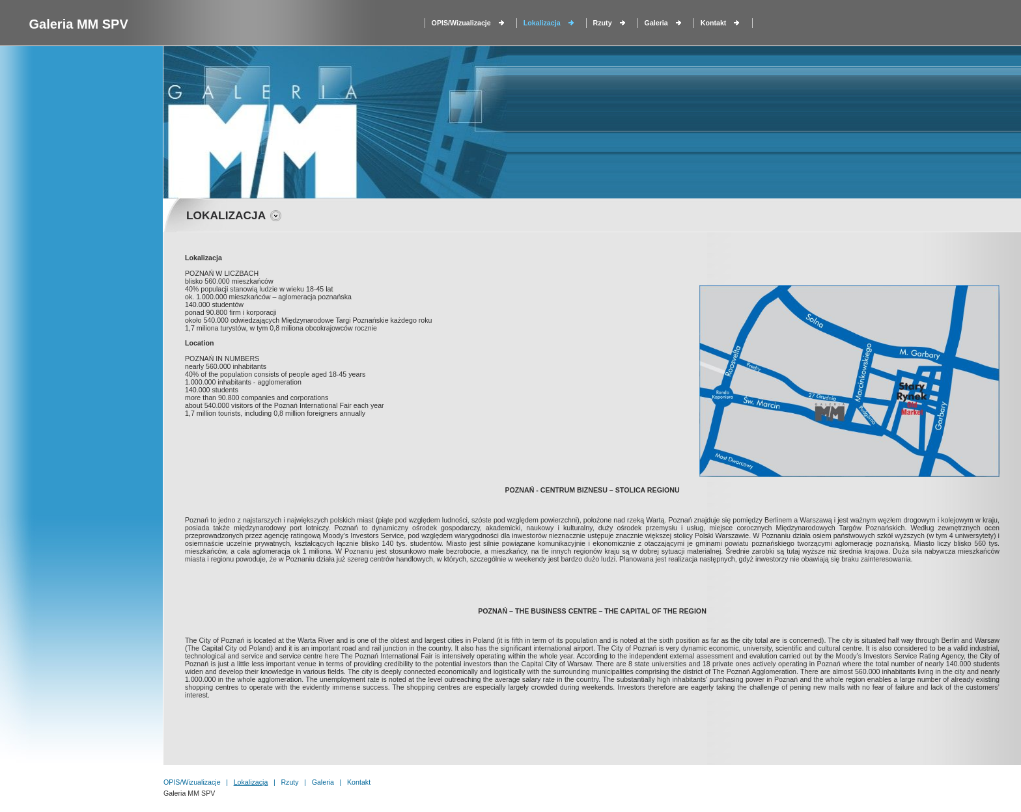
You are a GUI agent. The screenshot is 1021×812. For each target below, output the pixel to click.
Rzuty (602, 23)
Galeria (656, 23)
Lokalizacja (542, 23)
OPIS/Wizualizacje (461, 23)
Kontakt (714, 23)
